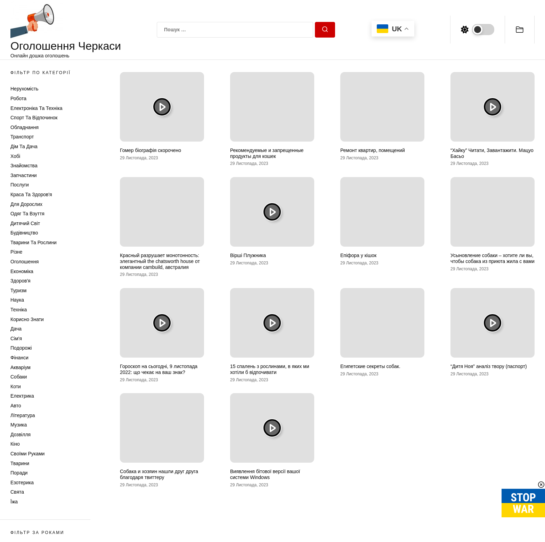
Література (22, 415)
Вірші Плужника (248, 255)
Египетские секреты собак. (370, 366)
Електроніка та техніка (36, 108)
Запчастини (23, 175)
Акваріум (20, 367)
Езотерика (22, 482)
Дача (16, 329)
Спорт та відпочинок (33, 117)
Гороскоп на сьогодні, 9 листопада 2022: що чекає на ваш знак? (158, 369)
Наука (17, 300)
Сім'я (16, 338)
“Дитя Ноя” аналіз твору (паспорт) (488, 366)
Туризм (18, 290)
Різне (16, 252)
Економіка (21, 271)
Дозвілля (20, 434)
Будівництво (24, 233)
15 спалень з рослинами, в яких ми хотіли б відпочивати (269, 369)
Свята (17, 492)
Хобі (15, 156)
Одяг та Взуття (27, 213)
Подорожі (21, 348)
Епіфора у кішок (358, 255)
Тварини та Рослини (33, 242)
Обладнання (24, 127)
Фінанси (19, 357)
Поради (18, 473)
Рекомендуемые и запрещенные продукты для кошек (266, 153)
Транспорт (22, 137)
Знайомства (24, 165)
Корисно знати (27, 319)
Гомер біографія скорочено (150, 150)
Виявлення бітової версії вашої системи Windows (265, 474)
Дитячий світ (25, 223)
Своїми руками (27, 453)
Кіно (15, 444)
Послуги (19, 185)
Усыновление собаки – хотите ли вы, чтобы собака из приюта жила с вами (492, 258)
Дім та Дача (24, 146)
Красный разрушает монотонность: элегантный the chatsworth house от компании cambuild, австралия (160, 261)
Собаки (18, 377)
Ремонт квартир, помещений (372, 150)
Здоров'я (20, 281)
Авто (15, 405)
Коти (15, 386)
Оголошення (24, 261)
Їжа (14, 501)
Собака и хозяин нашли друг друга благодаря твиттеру (159, 474)
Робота (18, 98)
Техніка (18, 309)
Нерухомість (24, 88)
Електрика (22, 396)
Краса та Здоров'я (31, 194)
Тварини (19, 463)
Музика (18, 425)
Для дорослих (26, 204)
